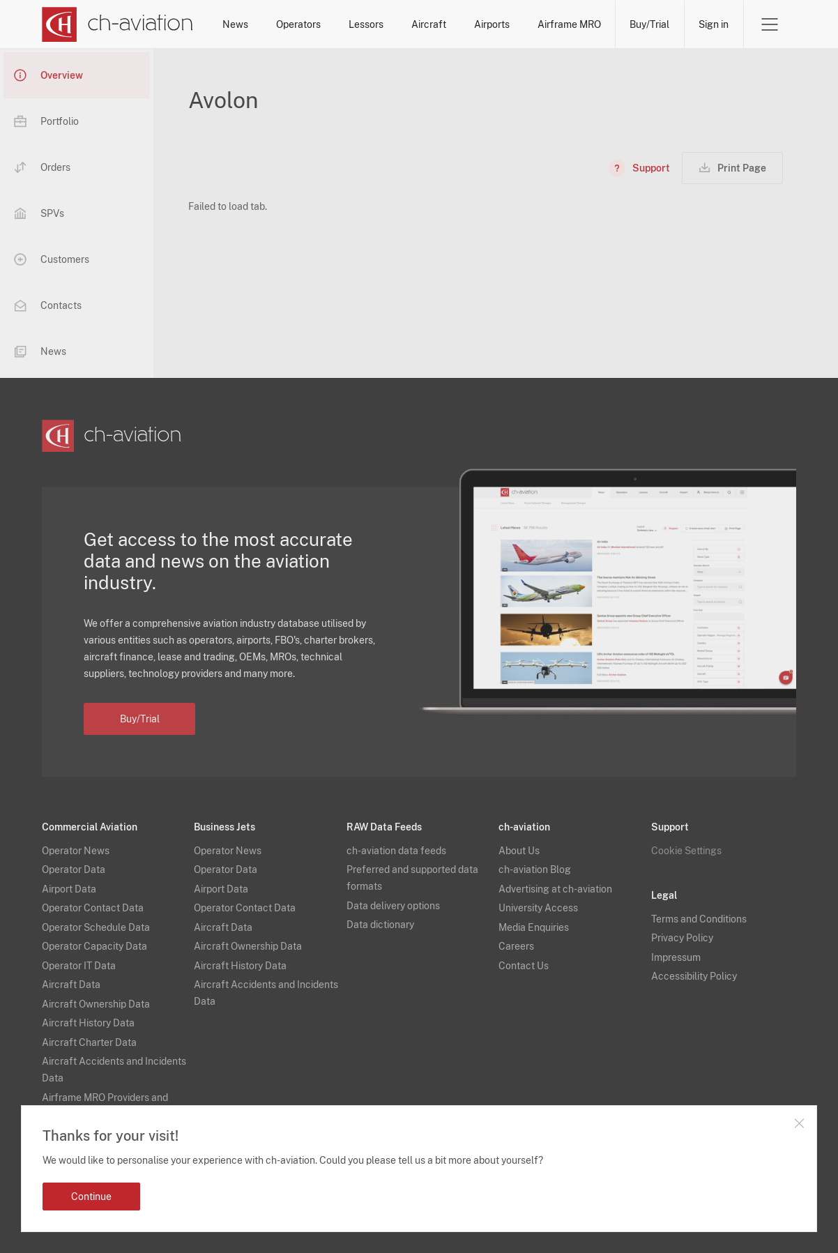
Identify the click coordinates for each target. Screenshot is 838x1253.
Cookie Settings (686, 851)
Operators (298, 24)
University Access (538, 907)
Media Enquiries (533, 927)
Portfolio (46, 121)
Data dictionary (380, 924)
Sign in (714, 24)
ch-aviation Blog (534, 869)
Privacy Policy (682, 937)
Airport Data (69, 889)
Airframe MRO (569, 24)
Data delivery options (393, 905)
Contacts (48, 305)
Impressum (676, 957)
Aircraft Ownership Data (96, 1004)
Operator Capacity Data (94, 946)
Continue (91, 1196)
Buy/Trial (649, 24)
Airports (492, 24)
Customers (51, 259)
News (235, 24)
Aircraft (428, 24)
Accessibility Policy (694, 976)
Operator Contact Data (93, 907)
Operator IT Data (79, 965)
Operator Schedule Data (96, 927)
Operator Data (73, 869)
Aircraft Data (71, 984)
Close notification (799, 1123)
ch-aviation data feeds (396, 850)
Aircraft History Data (88, 1022)
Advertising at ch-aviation (555, 889)
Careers (516, 946)
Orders (42, 167)
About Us (519, 850)
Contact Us (523, 965)
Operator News (75, 850)
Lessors (366, 24)
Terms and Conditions (699, 919)
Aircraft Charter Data (89, 1042)
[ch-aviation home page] (117, 24)
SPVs (39, 213)
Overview (48, 75)
